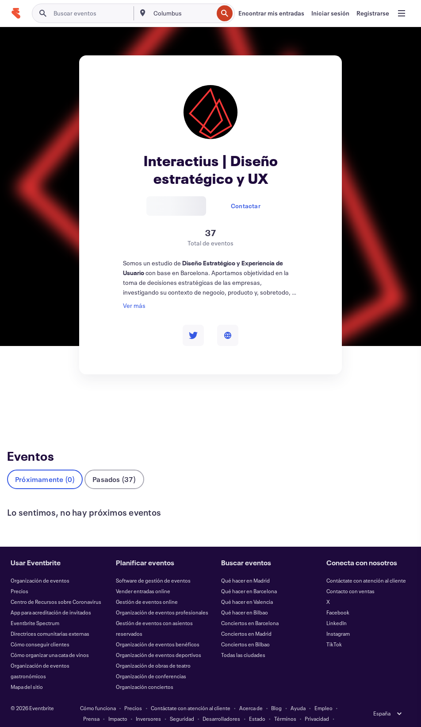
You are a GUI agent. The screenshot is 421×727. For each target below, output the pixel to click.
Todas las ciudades (243, 640)
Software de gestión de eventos (153, 565)
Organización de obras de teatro (153, 650)
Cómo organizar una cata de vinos (50, 640)
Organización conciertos (144, 672)
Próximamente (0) (45, 464)
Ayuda (298, 693)
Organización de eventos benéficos (157, 629)
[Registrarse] (373, 13)
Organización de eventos (40, 565)
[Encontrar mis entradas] (271, 13)
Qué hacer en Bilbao (244, 597)
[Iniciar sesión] (330, 13)
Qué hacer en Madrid (245, 565)
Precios (19, 576)
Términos (285, 704)
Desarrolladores (221, 704)
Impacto (117, 704)
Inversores (148, 704)
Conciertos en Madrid (246, 618)
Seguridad (182, 704)
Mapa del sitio (27, 672)
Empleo (323, 693)
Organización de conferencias (151, 661)
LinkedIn (336, 608)
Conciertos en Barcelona (250, 608)
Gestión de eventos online (147, 587)
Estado (257, 704)
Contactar (245, 206)
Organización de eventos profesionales (162, 597)
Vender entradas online (143, 576)
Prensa (91, 704)
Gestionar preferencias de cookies (270, 714)
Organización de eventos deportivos (158, 640)
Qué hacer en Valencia (247, 587)
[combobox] (182, 13)
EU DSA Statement (200, 714)
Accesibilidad (126, 714)
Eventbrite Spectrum (35, 608)
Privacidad (317, 704)
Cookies (160, 714)
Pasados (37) (114, 464)
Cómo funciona (98, 693)
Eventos (20, 407)
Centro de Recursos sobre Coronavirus (56, 587)
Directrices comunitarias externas (50, 618)
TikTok (334, 629)
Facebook (337, 597)
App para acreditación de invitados (51, 597)
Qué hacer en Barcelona (249, 576)
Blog (276, 693)
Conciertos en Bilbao (245, 629)
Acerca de (251, 693)
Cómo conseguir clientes (40, 629)
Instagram (338, 618)
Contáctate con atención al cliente (366, 565)
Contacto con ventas (350, 576)
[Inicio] (16, 13)
